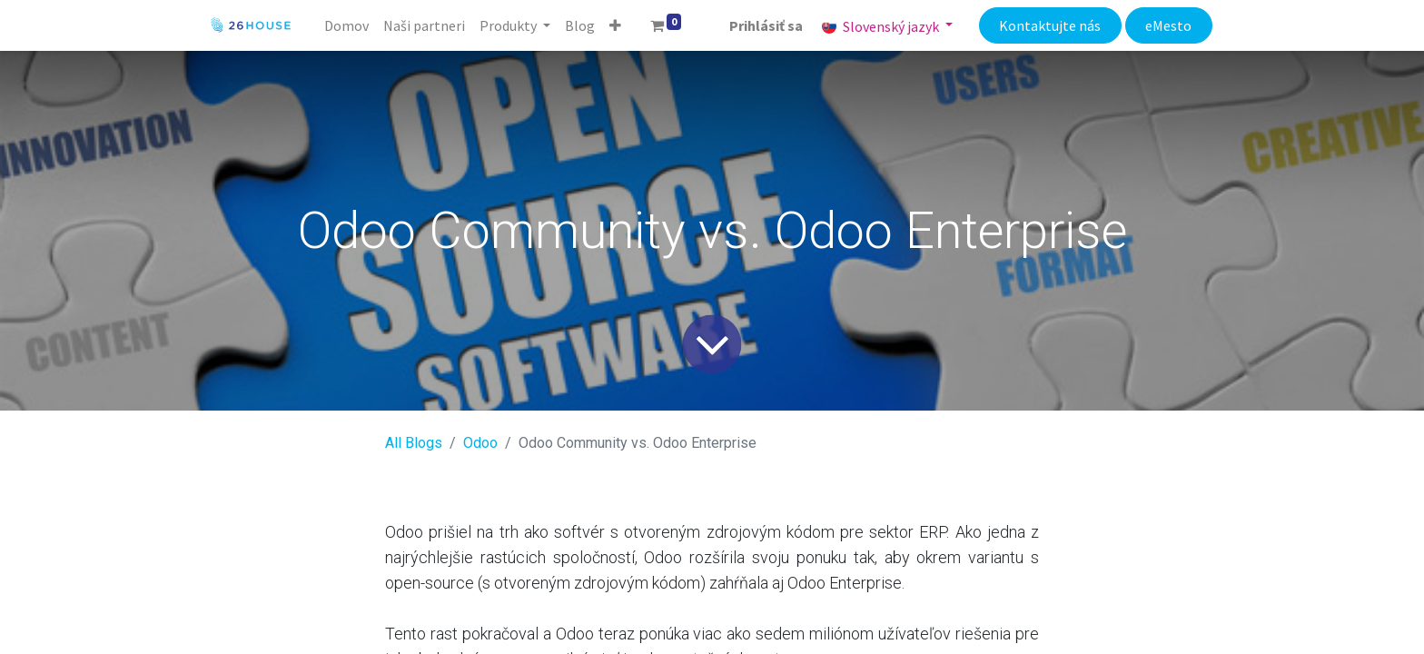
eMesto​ (1168, 25)
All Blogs (413, 442)
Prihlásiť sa (766, 25)
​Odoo (480, 442)
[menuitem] (346, 25)
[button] (615, 25)
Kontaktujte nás (1050, 25)
